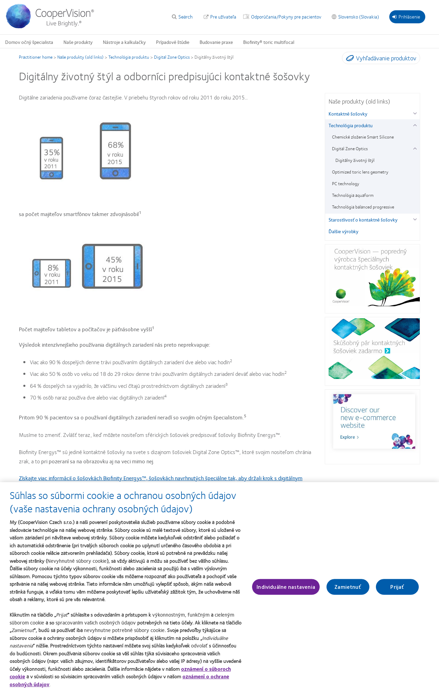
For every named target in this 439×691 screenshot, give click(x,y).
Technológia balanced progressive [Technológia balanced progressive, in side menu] (363, 206)
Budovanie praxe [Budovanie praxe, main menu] (216, 42)
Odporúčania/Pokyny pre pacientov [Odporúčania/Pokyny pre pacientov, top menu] (286, 16)
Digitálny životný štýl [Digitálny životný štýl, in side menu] (355, 160)
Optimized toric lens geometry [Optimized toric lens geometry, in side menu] (360, 171)
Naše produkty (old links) (80, 56)
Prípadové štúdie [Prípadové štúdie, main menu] (172, 42)
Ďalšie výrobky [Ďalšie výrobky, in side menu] (343, 231)
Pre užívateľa (223, 16)
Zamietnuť (347, 587)
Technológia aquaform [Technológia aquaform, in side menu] (352, 195)
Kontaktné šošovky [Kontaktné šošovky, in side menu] (348, 113)
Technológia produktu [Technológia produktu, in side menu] (350, 125)
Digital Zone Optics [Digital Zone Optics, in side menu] (350, 148)
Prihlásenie (406, 16)
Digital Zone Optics (172, 56)
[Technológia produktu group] (415, 124)
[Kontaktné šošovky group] (415, 112)
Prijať (397, 587)
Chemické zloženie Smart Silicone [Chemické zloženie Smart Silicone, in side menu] (363, 136)
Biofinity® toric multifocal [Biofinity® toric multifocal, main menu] (268, 42)
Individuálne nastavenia (286, 587)
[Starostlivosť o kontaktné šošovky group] (415, 218)
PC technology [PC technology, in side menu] (345, 183)
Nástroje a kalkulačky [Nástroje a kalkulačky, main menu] (124, 42)
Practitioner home (35, 56)
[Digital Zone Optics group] (415, 147)
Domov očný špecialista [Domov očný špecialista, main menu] (29, 42)
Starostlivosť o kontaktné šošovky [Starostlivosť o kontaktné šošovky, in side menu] (363, 219)
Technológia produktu (128, 56)
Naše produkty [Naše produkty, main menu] (78, 42)
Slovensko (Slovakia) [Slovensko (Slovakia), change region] (358, 16)
